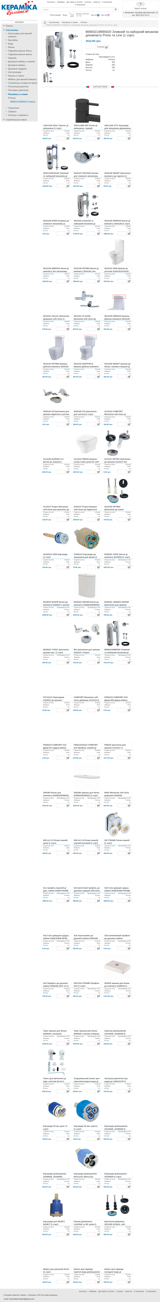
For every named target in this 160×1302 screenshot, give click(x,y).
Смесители (13, 108)
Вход (65, 15)
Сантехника (12, 30)
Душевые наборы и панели (21, 61)
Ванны (11, 47)
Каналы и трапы (16, 76)
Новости (96, 2)
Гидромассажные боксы (20, 51)
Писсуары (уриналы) (18, 90)
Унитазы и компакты (18, 115)
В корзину (102, 47)
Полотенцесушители (18, 86)
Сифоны (12, 111)
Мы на (95, 15)
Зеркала (12, 58)
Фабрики (61, 2)
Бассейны (13, 40)
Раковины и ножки (18, 94)
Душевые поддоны (17, 69)
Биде (10, 44)
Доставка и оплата (74, 2)
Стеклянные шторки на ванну (22, 83)
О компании (80, 5)
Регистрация (55, 15)
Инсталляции (14, 72)
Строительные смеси (16, 120)
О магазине (107, 2)
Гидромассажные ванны (20, 54)
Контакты (51, 2)
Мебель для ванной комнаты (22, 79)
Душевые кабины (16, 65)
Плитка (9, 26)
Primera (12, 98)
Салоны (87, 2)
